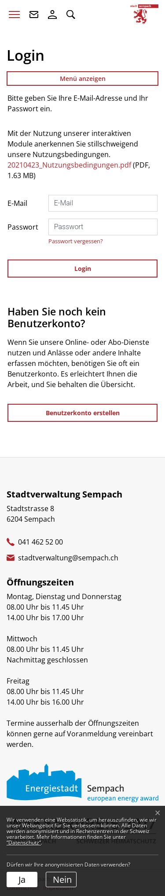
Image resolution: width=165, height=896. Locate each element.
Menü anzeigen (83, 78)
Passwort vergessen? (75, 241)
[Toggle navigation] (14, 14)
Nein (62, 879)
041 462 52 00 (40, 542)
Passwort (22, 227)
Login (82, 268)
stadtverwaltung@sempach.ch (68, 558)
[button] (70, 14)
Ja (22, 879)
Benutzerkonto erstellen (83, 413)
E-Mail (17, 203)
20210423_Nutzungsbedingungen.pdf (69, 165)
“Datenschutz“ (24, 842)
